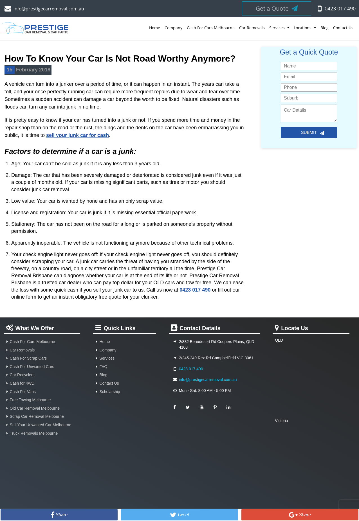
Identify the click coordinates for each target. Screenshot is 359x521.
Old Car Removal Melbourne (35, 408)
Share (62, 514)
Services (277, 27)
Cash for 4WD (22, 383)
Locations (302, 27)
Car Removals (252, 27)
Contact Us (343, 27)
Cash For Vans (23, 391)
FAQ (103, 366)
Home (154, 27)
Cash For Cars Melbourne (211, 27)
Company (173, 27)
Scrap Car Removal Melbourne (37, 416)
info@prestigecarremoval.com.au (49, 9)
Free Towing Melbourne (30, 400)
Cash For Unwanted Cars (32, 366)
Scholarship (109, 391)
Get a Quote (277, 8)
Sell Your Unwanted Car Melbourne (40, 425)
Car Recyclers (22, 375)
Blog (324, 27)
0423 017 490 (340, 8)
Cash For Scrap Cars (28, 358)
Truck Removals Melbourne (34, 433)
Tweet (183, 514)
